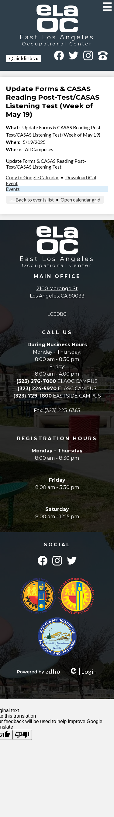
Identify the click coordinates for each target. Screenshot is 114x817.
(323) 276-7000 (36, 381)
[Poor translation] (22, 735)
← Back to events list (32, 199)
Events (13, 189)
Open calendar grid (80, 199)
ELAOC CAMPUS (77, 381)
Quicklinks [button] (22, 59)
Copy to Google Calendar (32, 177)
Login (83, 671)
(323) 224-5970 (37, 388)
